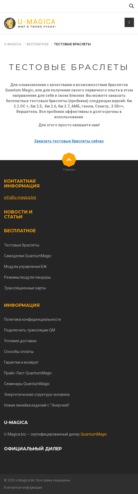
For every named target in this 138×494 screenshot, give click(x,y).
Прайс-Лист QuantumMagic (28, 373)
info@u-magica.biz (20, 197)
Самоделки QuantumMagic (27, 256)
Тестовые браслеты (21, 245)
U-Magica (12, 44)
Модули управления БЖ (25, 266)
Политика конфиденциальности (32, 319)
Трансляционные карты (25, 288)
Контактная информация (22, 184)
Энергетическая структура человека (37, 394)
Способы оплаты (19, 351)
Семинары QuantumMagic (27, 384)
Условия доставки (20, 341)
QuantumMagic (94, 434)
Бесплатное (38, 44)
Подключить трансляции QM (29, 330)
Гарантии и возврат (21, 362)
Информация (22, 305)
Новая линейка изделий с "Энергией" (37, 405)
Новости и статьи (18, 214)
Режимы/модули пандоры (27, 277)
